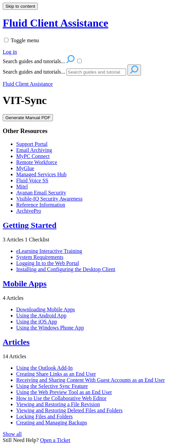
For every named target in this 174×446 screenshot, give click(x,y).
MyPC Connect (33, 156)
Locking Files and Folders (44, 416)
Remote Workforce (36, 162)
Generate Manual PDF (27, 117)
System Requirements (39, 257)
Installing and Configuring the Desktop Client (65, 269)
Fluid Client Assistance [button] (55, 23)
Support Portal (32, 144)
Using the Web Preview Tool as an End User (64, 392)
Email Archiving (34, 150)
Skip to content (20, 6)
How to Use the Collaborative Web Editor (61, 398)
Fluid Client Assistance (28, 84)
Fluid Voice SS (32, 180)
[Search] (96, 72)
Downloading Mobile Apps (45, 309)
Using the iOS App (36, 321)
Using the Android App (41, 315)
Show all (12, 434)
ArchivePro (28, 211)
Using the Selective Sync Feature (52, 386)
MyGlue (25, 168)
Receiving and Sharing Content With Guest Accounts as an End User (90, 380)
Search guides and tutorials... (34, 72)
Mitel (22, 186)
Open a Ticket (55, 440)
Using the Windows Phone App (50, 328)
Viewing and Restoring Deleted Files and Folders (69, 410)
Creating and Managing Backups (51, 422)
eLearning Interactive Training (49, 251)
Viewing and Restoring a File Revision (58, 404)
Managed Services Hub (41, 174)
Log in (10, 52)
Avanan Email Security (41, 192)
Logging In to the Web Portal (47, 263)
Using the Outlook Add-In (44, 368)
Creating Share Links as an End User (56, 374)
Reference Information (40, 205)
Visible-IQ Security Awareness (49, 199)
